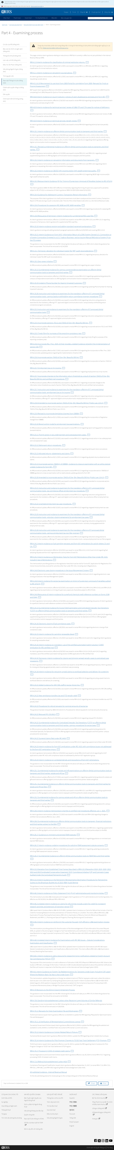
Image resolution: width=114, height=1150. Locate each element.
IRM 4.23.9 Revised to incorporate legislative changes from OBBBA (56, 413)
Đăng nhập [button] (108, 12)
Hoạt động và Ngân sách (9, 1106)
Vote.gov (96, 1119)
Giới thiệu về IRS (6, 1098)
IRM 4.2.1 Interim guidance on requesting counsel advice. (53, 73)
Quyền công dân (29, 1115)
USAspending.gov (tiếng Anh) (101, 1113)
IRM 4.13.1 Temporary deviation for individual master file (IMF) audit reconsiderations (63, 251)
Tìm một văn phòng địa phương (11, 1118)
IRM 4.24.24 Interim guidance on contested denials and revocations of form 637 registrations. (64, 760)
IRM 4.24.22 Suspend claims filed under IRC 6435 (50, 738)
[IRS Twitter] (99, 1140)
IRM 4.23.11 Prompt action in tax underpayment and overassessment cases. (60, 434)
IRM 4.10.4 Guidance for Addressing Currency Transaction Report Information (60, 194)
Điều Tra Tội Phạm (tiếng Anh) (12, 65)
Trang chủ (4, 25)
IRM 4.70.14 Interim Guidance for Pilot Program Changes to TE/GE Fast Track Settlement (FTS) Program (70, 1040)
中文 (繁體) (73, 1106)
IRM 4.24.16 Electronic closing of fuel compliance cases (52, 623)
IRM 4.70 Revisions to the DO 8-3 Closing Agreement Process (52, 990)
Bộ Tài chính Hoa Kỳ (99, 1098)
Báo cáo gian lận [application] (66, 18)
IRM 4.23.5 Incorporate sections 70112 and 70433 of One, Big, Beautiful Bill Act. (61, 323)
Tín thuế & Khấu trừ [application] (41, 18)
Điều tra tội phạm (52, 1114)
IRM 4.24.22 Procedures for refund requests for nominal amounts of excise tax (59, 706)
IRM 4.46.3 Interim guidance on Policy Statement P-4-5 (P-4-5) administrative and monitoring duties (69, 893)
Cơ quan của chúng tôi (15, 25)
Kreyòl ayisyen (74, 1122)
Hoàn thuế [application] (28, 18)
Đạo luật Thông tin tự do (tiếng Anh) (33, 25)
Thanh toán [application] (17, 18)
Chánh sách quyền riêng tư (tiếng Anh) (13, 88)
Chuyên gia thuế (95, 12)
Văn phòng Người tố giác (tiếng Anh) (13, 70)
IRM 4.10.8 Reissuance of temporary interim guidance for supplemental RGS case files (63, 216)
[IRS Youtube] (111, 1140)
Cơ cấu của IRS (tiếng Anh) (11, 44)
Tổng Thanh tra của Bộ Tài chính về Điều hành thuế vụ (102, 1103)
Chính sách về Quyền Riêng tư (96, 1148)
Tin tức (74, 12)
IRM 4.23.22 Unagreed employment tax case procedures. (52, 504)
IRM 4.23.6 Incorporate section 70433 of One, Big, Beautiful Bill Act (56, 357)
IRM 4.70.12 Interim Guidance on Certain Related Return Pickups (55, 1032)
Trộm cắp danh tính (53, 1102)
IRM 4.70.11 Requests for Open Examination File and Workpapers (56, 1011)
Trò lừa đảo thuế (52, 1106)
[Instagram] (103, 1140)
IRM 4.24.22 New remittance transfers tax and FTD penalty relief (55, 695)
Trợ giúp (66, 12)
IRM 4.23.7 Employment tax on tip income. (47, 368)
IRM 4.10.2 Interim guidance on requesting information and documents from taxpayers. (64, 160)
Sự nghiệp (4, 1102)
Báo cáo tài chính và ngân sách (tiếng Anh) (13, 50)
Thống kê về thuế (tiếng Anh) (12, 56)
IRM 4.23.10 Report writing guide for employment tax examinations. (57, 424)
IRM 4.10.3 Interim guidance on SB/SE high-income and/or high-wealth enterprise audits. (65, 170)
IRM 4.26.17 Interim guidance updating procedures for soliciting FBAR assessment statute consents (69, 845)
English (71, 1126)
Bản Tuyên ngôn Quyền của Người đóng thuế (32, 1099)
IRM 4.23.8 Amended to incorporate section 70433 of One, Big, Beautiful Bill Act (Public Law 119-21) (68, 403)
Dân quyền (6, 94)
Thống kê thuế (6, 1110)
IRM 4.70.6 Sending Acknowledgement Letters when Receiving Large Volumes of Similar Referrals (66, 1000)
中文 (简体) (73, 1102)
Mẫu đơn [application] (54, 18)
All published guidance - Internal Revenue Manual (48, 1072)
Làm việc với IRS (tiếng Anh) (11, 60)
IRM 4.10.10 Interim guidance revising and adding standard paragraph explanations (62, 226)
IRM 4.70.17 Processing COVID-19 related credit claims (52, 1051)
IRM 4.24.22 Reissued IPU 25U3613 (44, 714)
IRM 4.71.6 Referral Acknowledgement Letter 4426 (50, 1061)
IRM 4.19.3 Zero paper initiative (43, 261)
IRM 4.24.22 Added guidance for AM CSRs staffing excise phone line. (57, 685)
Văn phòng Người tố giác (55, 1118)
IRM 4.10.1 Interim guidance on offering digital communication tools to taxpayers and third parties (68, 131)
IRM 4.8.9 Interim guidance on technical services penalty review (55, 120)
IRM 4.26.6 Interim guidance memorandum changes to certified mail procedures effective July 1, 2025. (69, 811)
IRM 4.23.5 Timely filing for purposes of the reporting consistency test (57, 333)
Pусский (72, 1114)
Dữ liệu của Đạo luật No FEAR (33, 1124)
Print (104, 1083)
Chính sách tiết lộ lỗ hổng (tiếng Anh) (13, 100)
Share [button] (93, 1083)
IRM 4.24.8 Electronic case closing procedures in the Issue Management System (61, 570)
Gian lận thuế (51, 1110)
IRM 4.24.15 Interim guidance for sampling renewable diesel (54, 634)
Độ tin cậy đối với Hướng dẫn (33, 1129)
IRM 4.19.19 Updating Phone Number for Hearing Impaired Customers (58, 283)
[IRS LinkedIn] (106, 1140)
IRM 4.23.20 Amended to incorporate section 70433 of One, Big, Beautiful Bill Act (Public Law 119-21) (69, 477)
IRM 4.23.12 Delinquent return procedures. (47, 445)
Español (72, 1098)
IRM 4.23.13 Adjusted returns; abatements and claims (51, 453)
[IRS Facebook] (95, 1140)
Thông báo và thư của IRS (55, 1098)
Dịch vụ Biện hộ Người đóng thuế (33, 1105)
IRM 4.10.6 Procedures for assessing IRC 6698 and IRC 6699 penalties (57, 205)
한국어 (71, 1110)
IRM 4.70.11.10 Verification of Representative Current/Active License (57, 1021)
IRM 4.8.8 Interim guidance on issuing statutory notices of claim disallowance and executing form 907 (69, 97)
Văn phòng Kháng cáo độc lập (33, 1111)
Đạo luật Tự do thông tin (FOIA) (34, 1119)
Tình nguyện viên (8, 76)
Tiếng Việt (84, 12)
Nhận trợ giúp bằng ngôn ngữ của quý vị (55, 48)
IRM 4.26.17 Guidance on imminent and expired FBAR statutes (55, 834)
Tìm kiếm (111, 18)
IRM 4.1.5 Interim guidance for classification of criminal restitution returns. (59, 62)
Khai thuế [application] (6, 18)
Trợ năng (110, 1148)
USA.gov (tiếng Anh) (99, 1108)
